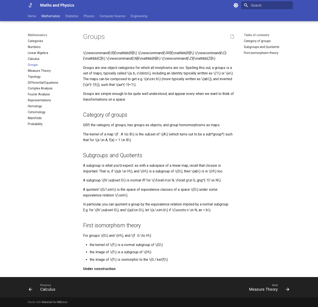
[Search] (267, 5)
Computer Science (112, 16)
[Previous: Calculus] (43, 288)
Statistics (71, 16)
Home (32, 16)
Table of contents (256, 35)
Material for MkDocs (54, 302)
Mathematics (51, 16)
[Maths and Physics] (30, 5)
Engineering (139, 16)
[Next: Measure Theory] (268, 288)
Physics (89, 16)
